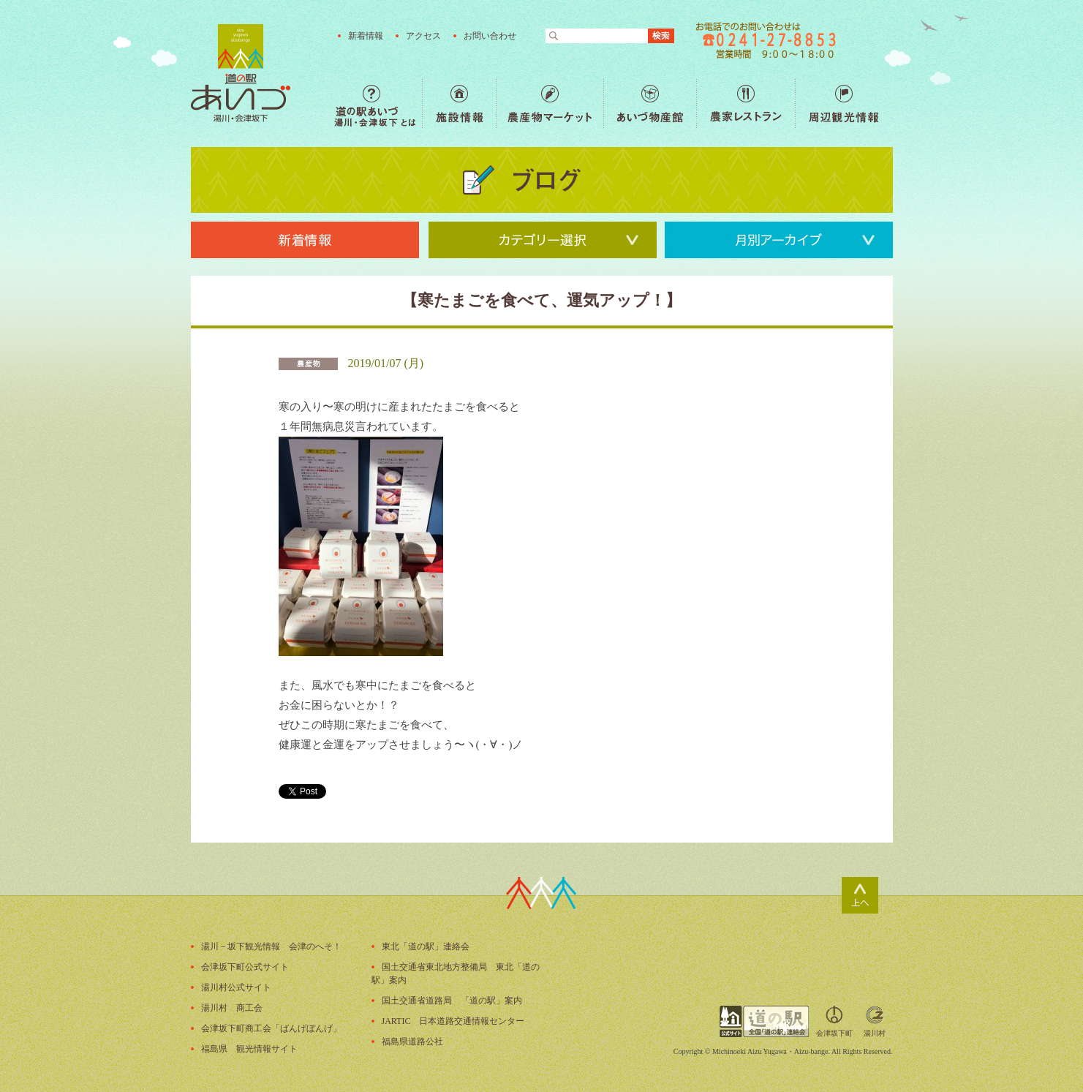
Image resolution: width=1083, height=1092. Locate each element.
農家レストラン (745, 103)
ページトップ (860, 895)
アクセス (423, 36)
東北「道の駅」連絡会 (425, 946)
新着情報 (365, 36)
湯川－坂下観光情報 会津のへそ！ (271, 946)
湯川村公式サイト (236, 987)
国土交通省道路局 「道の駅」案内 (452, 1000)
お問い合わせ (490, 36)
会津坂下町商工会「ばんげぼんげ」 (271, 1028)
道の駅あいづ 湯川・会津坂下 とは (378, 103)
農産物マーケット (549, 103)
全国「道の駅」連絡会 (764, 1021)
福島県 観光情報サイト (249, 1049)
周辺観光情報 (843, 103)
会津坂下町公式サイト (245, 967)
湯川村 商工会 (232, 1008)
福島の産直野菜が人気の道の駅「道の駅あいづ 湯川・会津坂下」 (240, 73)
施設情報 (459, 103)
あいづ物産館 (649, 103)
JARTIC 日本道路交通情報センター (453, 1021)
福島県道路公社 (412, 1041)
